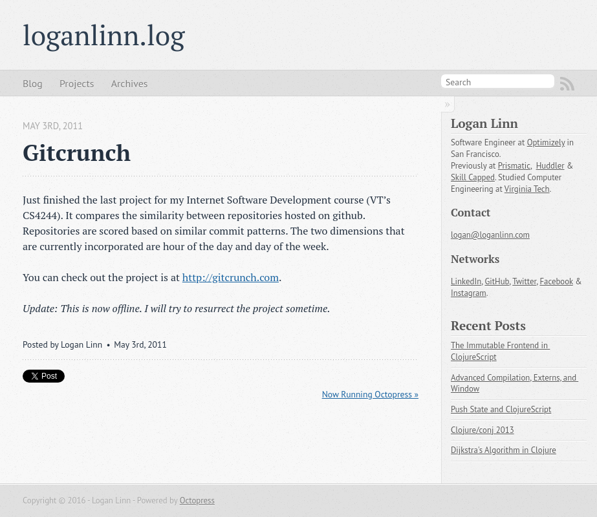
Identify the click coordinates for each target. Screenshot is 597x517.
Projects (77, 83)
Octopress (197, 500)
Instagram (468, 293)
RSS (567, 84)
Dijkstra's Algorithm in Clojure (503, 450)
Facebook (555, 281)
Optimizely (546, 142)
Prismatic (514, 165)
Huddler (550, 165)
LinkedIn (466, 281)
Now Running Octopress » (370, 394)
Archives (129, 83)
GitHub (496, 281)
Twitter (524, 281)
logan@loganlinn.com (490, 234)
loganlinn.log (103, 35)
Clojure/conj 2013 (482, 430)
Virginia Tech (527, 189)
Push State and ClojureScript (501, 409)
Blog (33, 83)
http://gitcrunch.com (230, 277)
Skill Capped (473, 177)
